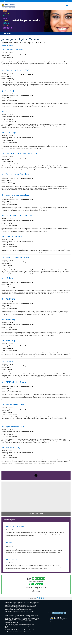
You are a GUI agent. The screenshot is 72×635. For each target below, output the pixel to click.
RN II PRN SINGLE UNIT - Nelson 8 (15, 526)
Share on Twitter (39, 598)
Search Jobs (7, 33)
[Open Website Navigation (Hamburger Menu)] (68, 4)
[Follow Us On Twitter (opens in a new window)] (56, 613)
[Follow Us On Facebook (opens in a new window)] (54, 613)
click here (33, 626)
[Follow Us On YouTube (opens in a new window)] (59, 613)
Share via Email (43, 598)
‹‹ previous (3, 45)
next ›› (12, 45)
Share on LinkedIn (41, 598)
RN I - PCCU (9, 542)
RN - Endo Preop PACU (12, 559)
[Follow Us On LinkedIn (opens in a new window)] (62, 613)
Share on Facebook (37, 598)
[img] (8, 6)
